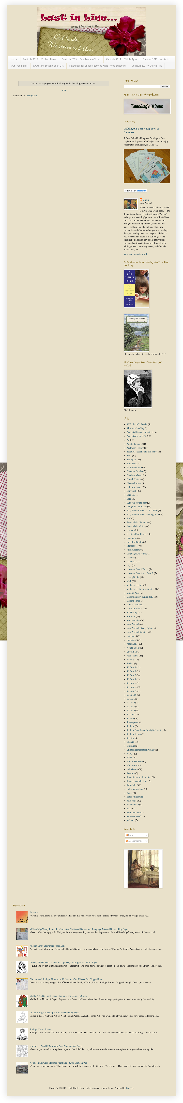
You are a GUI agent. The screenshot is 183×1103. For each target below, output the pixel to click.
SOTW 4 (131, 710)
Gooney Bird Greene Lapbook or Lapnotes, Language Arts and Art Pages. (64, 962)
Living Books (133, 577)
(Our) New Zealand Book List (48, 66)
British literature (134, 467)
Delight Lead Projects (137, 506)
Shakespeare (132, 722)
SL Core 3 (131, 675)
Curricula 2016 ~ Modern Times (39, 59)
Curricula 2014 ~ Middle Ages (121, 59)
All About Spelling (135, 428)
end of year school (135, 789)
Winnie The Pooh (135, 761)
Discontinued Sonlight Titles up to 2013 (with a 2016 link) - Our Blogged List (66, 979)
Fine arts (131, 530)
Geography (132, 538)
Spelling (130, 738)
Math (129, 581)
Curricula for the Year (137, 503)
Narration (131, 616)
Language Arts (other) (137, 553)
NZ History (132, 612)
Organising (132, 640)
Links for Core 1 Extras (137, 569)
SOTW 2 (131, 702)
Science (130, 718)
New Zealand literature (137, 632)
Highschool (132, 546)
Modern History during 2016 (140, 597)
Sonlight (130, 726)
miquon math (133, 804)
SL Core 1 (131, 667)
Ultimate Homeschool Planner (141, 750)
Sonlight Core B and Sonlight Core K (144, 730)
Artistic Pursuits (134, 444)
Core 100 (131, 495)
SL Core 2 (131, 671)
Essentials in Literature (137, 522)
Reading (130, 659)
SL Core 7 (131, 691)
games (130, 793)
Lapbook (131, 557)
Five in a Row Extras (136, 534)
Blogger (129, 1088)
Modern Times (133, 601)
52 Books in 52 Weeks (137, 424)
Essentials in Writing (136, 526)
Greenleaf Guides (135, 542)
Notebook (131, 636)
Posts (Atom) (32, 95)
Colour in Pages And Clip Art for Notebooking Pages (54, 1012)
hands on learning (135, 797)
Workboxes (132, 765)
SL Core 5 (131, 683)
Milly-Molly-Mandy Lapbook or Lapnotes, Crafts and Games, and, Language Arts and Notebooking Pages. (79, 929)
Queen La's (132, 652)
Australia (34, 912)
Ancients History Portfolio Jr (140, 432)
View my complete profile (136, 254)
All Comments (134, 841)
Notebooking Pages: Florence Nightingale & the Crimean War (58, 1063)
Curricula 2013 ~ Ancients (156, 59)
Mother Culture (134, 604)
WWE (129, 754)
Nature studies (133, 620)
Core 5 (130, 499)
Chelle (146, 200)
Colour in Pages (134, 487)
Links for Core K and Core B (140, 573)
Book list (131, 463)
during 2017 (132, 785)
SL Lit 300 (132, 695)
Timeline (131, 746)
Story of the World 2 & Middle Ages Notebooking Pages (56, 1046)
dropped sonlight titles (137, 781)
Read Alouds (132, 655)
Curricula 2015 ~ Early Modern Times (81, 59)
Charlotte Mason (134, 475)
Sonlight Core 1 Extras (40, 1029)
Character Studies (135, 471)
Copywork (131, 491)
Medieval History (135, 585)
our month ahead (134, 812)
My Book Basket (134, 608)
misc (129, 808)
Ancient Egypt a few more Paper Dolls (47, 946)
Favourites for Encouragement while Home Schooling (97, 66)
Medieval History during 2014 (141, 589)
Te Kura (130, 742)
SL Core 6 (131, 687)
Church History (134, 479)
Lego (129, 565)
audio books (132, 769)
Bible (129, 455)
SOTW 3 (131, 706)
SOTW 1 (131, 699)
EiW (129, 518)
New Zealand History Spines (140, 628)
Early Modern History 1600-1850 (142, 510)
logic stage (132, 800)
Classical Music (134, 483)
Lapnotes (131, 561)
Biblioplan (131, 459)
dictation (131, 773)
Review (130, 663)
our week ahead (134, 816)
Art (128, 440)
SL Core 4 (131, 679)
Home (14, 59)
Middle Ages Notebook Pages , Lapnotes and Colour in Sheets (58, 996)
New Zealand (133, 624)
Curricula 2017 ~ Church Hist (147, 66)
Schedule (131, 714)
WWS (129, 757)
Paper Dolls (132, 644)
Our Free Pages (19, 66)
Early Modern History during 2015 (143, 514)
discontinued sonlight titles (139, 777)
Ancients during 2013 (137, 436)
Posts (129, 835)
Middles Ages (133, 593)
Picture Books (133, 648)
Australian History (135, 448)
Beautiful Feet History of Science (142, 451)
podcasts (131, 820)
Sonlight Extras (134, 734)
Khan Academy (134, 550)
